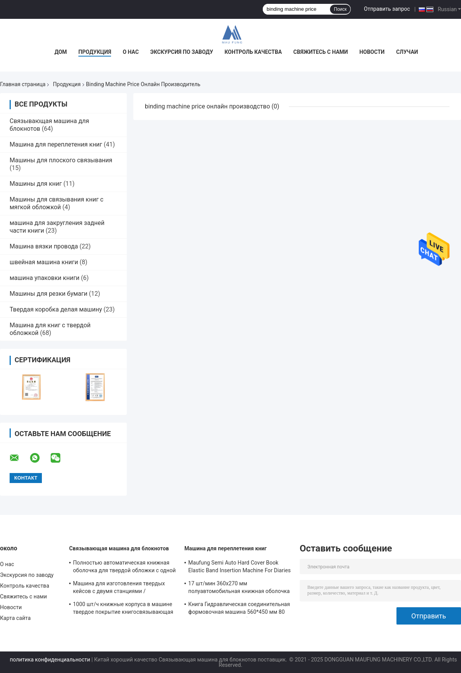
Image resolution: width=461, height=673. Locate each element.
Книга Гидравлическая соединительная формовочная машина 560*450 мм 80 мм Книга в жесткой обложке (239, 609)
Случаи (407, 52)
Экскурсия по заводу (181, 52)
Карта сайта (15, 618)
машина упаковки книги (45, 278)
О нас (131, 52)
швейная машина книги (44, 262)
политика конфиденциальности (50, 659)
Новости (372, 52)
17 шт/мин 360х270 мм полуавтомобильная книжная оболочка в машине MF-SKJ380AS (239, 588)
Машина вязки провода (44, 246)
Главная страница (22, 84)
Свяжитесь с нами (321, 52)
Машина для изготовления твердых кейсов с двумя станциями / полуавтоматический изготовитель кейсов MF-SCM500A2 (119, 588)
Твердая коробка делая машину (56, 309)
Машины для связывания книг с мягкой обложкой (56, 203)
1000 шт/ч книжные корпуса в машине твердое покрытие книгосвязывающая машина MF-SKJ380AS (123, 609)
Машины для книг (36, 183)
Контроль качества (253, 52)
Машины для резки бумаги (49, 293)
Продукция (94, 52)
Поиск (340, 9)
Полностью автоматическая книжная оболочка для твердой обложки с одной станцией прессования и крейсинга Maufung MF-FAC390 (124, 568)
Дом (61, 52)
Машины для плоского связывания (61, 160)
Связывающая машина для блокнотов (119, 548)
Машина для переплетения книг (56, 144)
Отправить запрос (387, 9)
